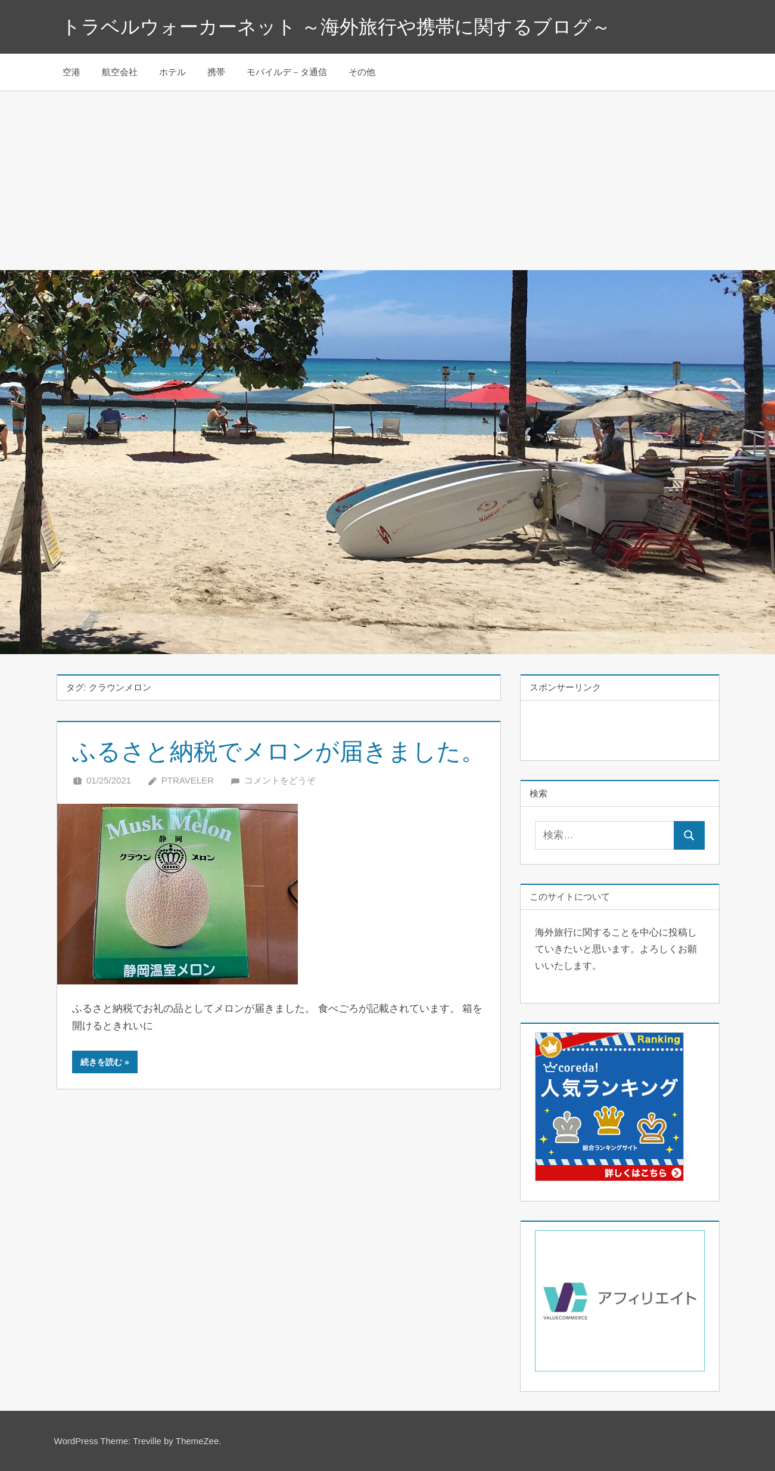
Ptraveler (187, 780)
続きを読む (101, 1062)
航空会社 (120, 72)
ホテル (172, 72)
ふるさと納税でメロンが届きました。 (278, 751)
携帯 (216, 72)
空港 (71, 72)
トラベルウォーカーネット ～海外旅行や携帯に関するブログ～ (336, 27)
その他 (361, 72)
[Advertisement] (387, 180)
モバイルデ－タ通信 (287, 72)
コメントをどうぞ (280, 780)
